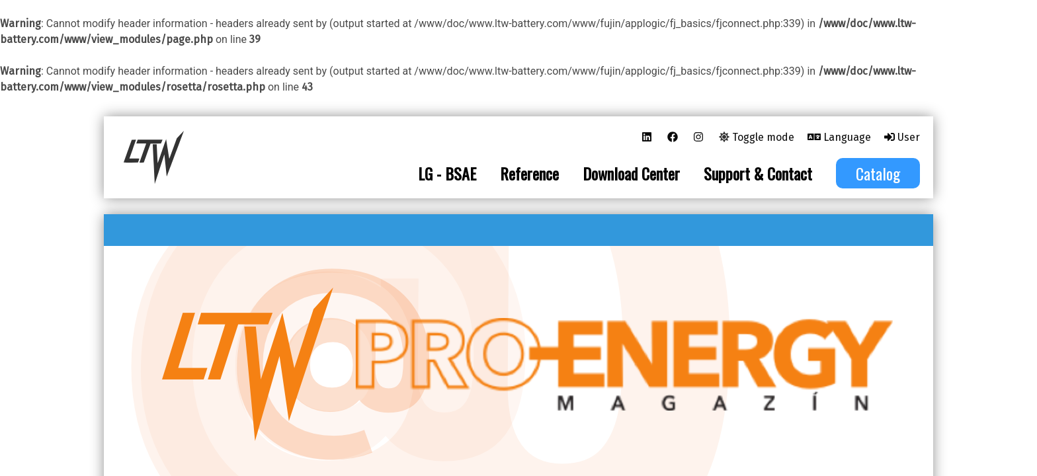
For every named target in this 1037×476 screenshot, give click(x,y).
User (902, 137)
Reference (529, 173)
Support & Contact (758, 173)
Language (839, 137)
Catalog (878, 173)
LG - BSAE (447, 173)
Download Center (631, 173)
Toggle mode (756, 137)
